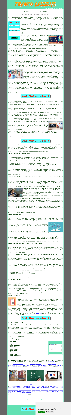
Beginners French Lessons (25, 390)
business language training (40, 300)
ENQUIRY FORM (39, 313)
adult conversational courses (55, 300)
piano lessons (57, 365)
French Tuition (54, 391)
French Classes (52, 386)
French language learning (56, 211)
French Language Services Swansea (20, 339)
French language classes (47, 299)
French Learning (54, 387)
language (23, 36)
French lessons (19, 144)
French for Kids (17, 392)
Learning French (36, 390)
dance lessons (11, 365)
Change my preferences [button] (49, 411)
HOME (46, 8)
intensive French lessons (51, 303)
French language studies (51, 305)
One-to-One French (45, 387)
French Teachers (46, 388)
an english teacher (18, 364)
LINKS (49, 8)
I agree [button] (40, 411)
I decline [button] (43, 411)
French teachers (56, 148)
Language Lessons (16, 386)
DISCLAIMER (60, 8)
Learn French (37, 388)
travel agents (51, 361)
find (12, 324)
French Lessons (44, 386)
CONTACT (55, 8)
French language (18, 333)
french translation (47, 366)
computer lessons (41, 362)
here (31, 384)
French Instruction (25, 386)
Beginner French (29, 388)
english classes (42, 365)
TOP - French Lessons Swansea (15, 396)
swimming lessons (52, 364)
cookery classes (57, 362)
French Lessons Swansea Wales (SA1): (17, 17)
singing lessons (26, 362)
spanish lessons (27, 365)
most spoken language (26, 160)
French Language (26, 387)
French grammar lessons (48, 217)
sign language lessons (35, 364)
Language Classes (35, 387)
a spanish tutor (32, 366)
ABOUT (52, 8)
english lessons (17, 366)
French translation (22, 304)
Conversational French (18, 388)
